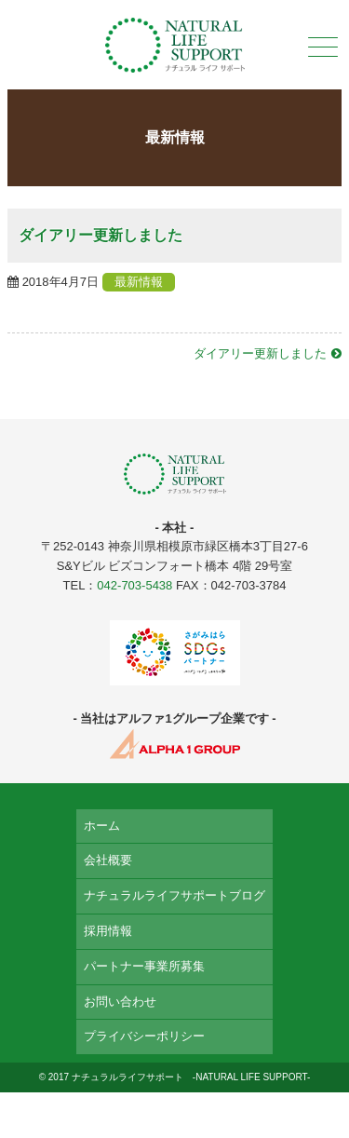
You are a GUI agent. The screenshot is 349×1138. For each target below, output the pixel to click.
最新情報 (138, 282)
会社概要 (108, 860)
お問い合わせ (120, 1002)
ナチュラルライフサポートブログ (174, 895)
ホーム (102, 826)
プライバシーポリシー (144, 1036)
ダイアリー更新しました (260, 353)
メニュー (321, 47)
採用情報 (108, 931)
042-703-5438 (134, 585)
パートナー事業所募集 (144, 966)
